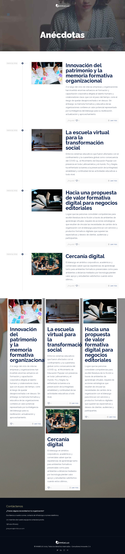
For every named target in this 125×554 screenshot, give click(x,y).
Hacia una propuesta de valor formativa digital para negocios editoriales (91, 200)
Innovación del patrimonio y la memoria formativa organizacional (89, 73)
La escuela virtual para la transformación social (87, 140)
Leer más (113, 120)
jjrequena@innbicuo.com (15, 528)
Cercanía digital (85, 256)
